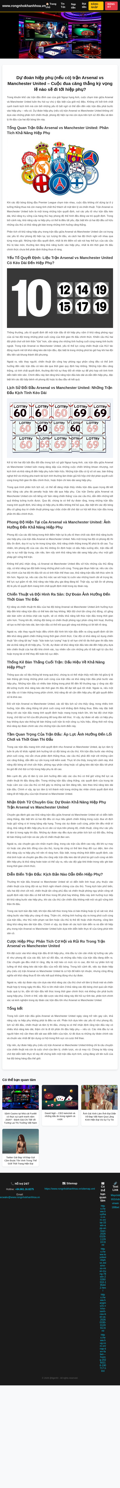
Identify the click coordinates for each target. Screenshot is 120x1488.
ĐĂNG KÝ (111, 5)
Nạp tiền (73, 6)
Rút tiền (84, 5)
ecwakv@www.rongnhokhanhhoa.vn (20, 1197)
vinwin (115, 1203)
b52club (115, 1199)
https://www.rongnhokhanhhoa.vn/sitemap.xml (69, 1188)
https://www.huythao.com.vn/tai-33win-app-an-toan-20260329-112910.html (103, 1225)
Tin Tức (63, 5)
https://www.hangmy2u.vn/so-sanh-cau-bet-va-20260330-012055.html (103, 1312)
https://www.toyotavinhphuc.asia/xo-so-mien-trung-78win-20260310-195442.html (103, 1270)
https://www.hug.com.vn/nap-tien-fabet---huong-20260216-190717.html (103, 1352)
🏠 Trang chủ (51, 5)
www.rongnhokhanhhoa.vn (24, 6)
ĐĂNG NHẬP (94, 6)
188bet (115, 1207)
